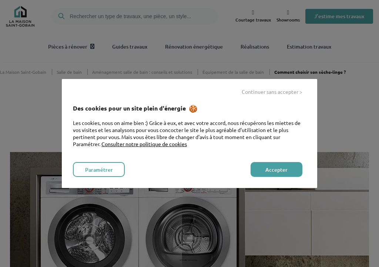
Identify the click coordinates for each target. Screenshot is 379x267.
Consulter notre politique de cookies (144, 144)
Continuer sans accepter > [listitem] (272, 91)
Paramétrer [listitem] (99, 169)
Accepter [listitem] (276, 169)
